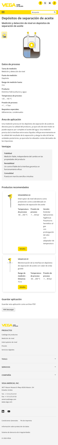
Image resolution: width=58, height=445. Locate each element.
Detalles (22, 249)
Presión (4, 346)
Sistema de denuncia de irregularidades (16, 432)
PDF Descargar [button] (8, 310)
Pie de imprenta (26, 421)
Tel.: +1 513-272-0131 (9, 394)
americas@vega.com (9, 399)
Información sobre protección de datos (15, 426)
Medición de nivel (8, 338)
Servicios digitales (8, 350)
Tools (4, 359)
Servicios (6, 367)
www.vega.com (7, 402)
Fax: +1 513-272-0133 (9, 397)
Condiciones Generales (10, 421)
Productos (7, 330)
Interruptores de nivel (9, 342)
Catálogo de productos (10, 335)
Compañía (6, 375)
